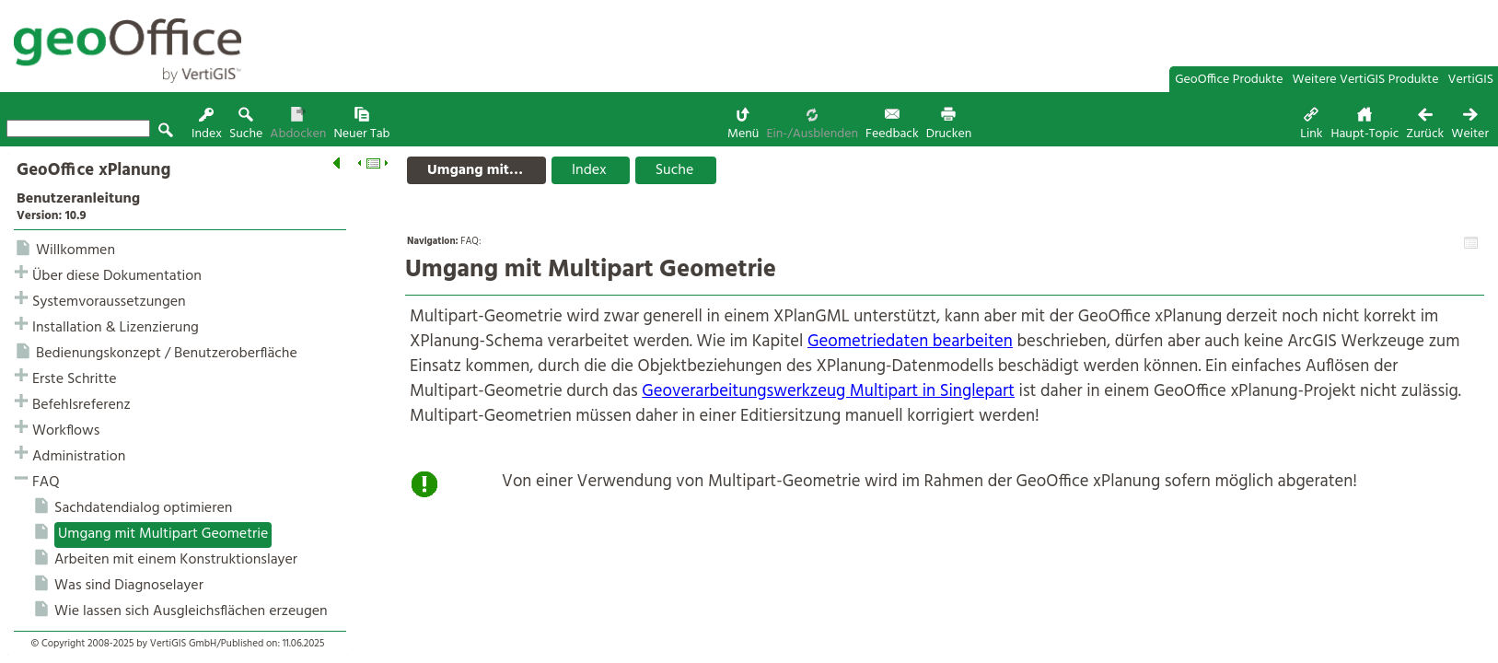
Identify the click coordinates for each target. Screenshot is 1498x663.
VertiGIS (1470, 79)
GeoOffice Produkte (1229, 79)
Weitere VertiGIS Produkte (1366, 79)
